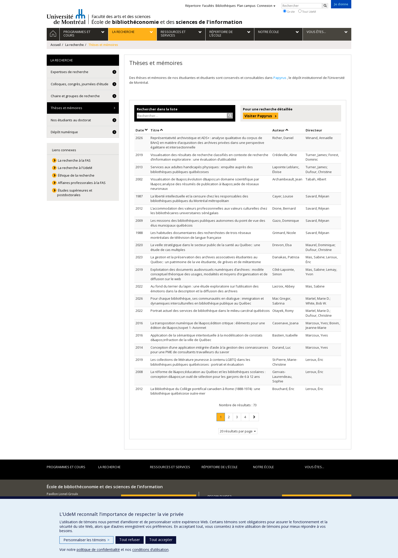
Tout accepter (160, 539)
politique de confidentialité (98, 549)
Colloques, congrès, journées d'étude (79, 84)
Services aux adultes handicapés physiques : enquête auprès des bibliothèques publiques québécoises (202, 169)
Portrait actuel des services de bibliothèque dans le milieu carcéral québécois (210, 310)
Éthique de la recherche (76, 175)
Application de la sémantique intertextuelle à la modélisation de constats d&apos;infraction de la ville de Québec (206, 337)
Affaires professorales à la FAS (82, 182)
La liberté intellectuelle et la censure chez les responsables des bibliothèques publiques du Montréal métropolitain (199, 198)
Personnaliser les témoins (86, 539)
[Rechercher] (325, 5)
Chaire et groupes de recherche (75, 96)
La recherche (74, 45)
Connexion (266, 6)
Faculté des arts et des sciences (121, 16)
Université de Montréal (66, 16)
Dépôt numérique (64, 132)
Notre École (263, 467)
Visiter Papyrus (258, 115)
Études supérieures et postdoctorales (74, 192)
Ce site (289, 11)
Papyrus (280, 77)
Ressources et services (170, 467)
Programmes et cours (66, 467)
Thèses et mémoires (66, 108)
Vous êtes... (314, 467)
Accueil (56, 45)
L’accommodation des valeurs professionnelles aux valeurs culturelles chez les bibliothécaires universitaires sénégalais (209, 210)
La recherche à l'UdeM (75, 167)
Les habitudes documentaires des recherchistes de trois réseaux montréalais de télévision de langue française (201, 235)
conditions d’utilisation (150, 549)
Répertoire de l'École (220, 467)
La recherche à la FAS (74, 160)
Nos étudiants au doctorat (71, 120)
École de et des (166, 22)
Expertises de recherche (69, 72)
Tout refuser (129, 539)
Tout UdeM (307, 11)
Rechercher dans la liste (157, 109)
